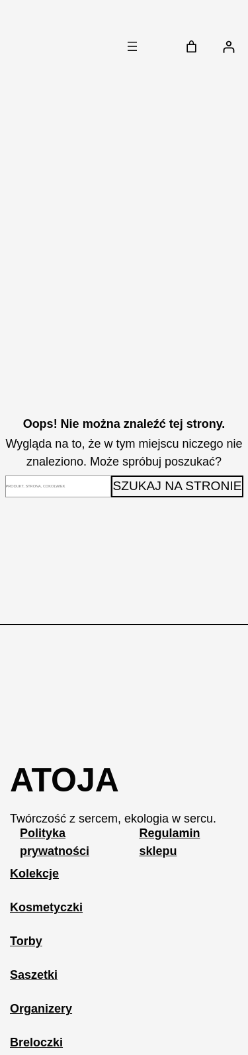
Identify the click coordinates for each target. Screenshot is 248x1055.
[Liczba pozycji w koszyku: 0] (191, 47)
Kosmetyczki (46, 907)
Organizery (41, 1008)
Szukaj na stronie (176, 486)
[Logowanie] (228, 47)
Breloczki (36, 1042)
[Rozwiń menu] (132, 46)
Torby (26, 941)
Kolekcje (34, 873)
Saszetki (34, 974)
